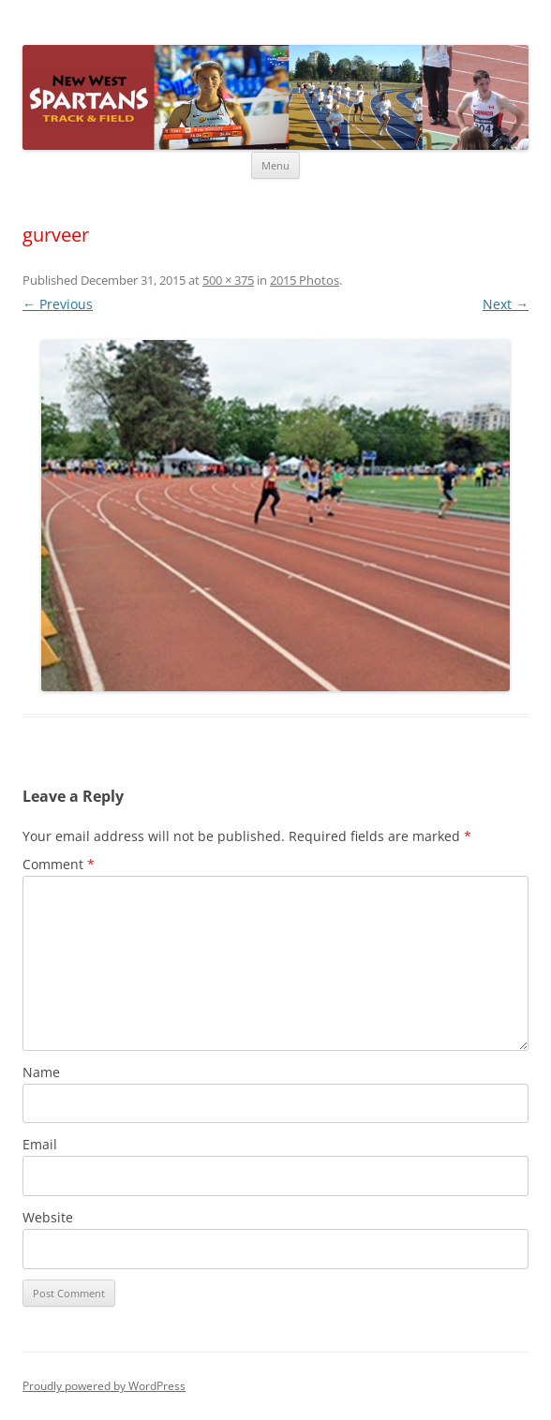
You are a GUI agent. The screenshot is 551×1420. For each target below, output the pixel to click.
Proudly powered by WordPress (104, 1386)
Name (41, 1072)
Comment (58, 864)
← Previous (57, 304)
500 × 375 (228, 280)
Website (47, 1217)
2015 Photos (304, 280)
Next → (506, 304)
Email (39, 1144)
